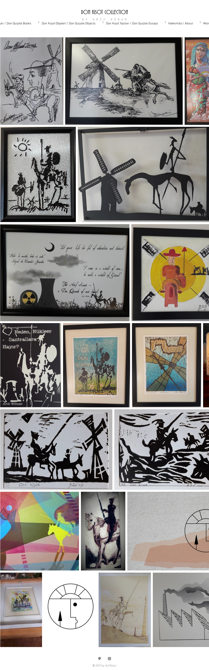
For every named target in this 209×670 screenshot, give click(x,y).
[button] (71, 22)
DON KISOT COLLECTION (104, 12)
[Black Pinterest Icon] (100, 659)
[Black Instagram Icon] (109, 659)
